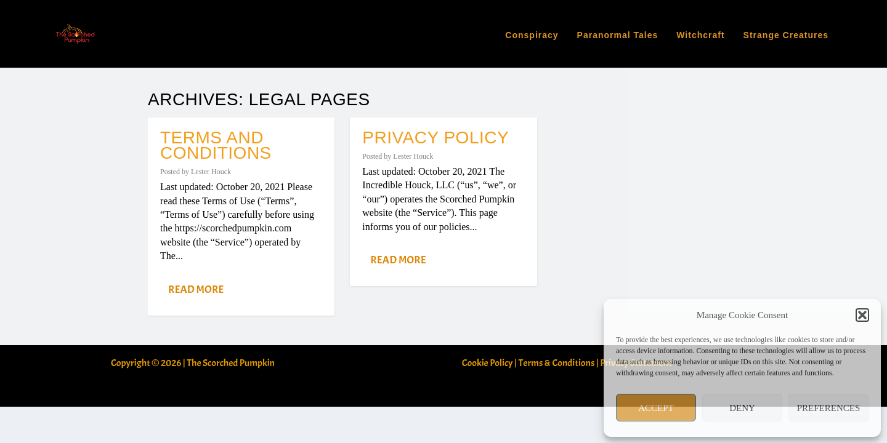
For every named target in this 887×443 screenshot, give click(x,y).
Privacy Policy (435, 69)
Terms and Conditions (216, 77)
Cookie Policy (487, 295)
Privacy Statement (636, 295)
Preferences (829, 408)
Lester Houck (211, 104)
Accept (656, 408)
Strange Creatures (785, 31)
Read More (196, 222)
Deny (742, 408)
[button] (862, 315)
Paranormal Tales (617, 31)
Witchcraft (700, 31)
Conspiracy (531, 31)
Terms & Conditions (557, 295)
